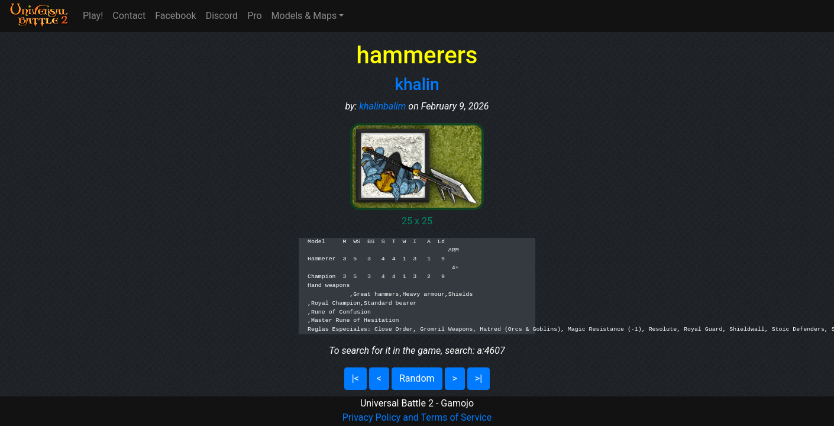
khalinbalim (382, 106)
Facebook (175, 15)
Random (417, 378)
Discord (222, 15)
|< (355, 378)
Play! (93, 15)
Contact (129, 15)
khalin (417, 84)
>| (478, 378)
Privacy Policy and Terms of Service (417, 417)
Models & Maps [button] (304, 15)
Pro (254, 15)
